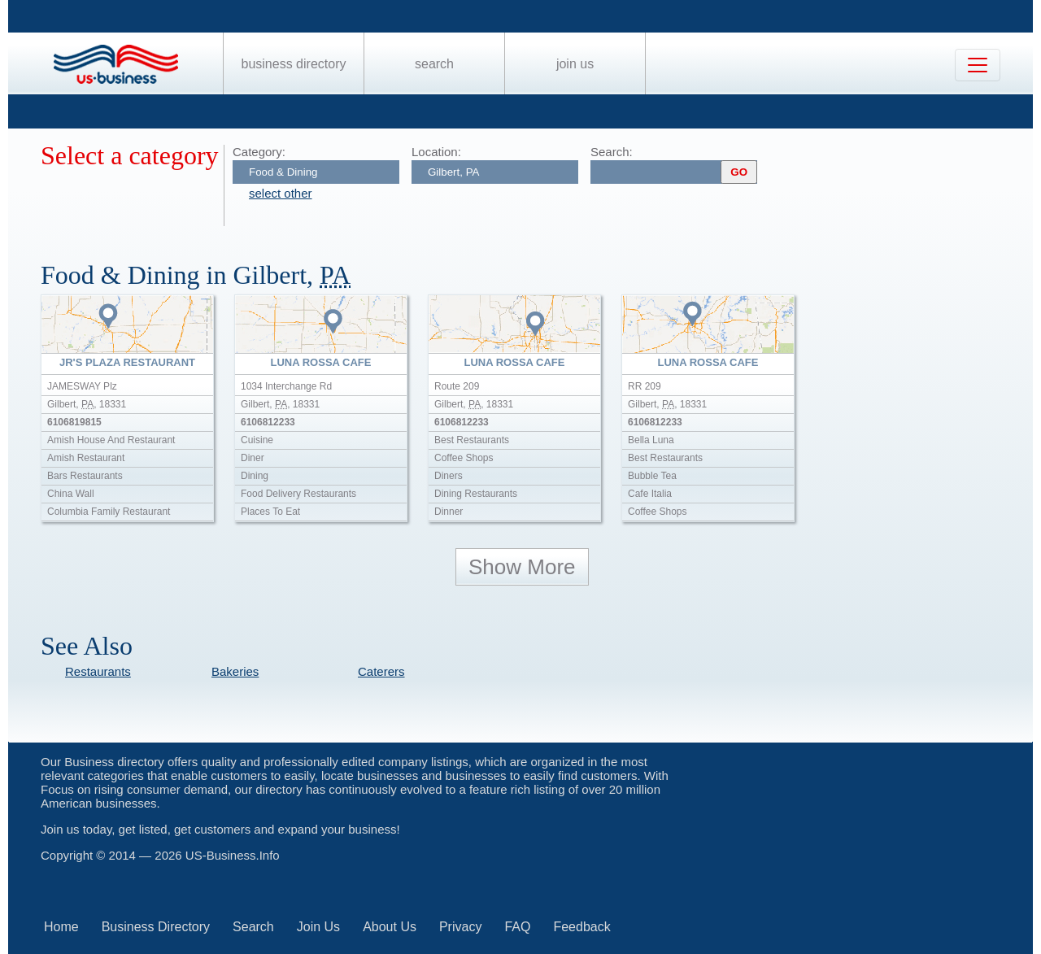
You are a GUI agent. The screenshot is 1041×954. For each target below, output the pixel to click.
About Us (389, 927)
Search (434, 64)
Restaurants (98, 671)
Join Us (575, 64)
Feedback (581, 927)
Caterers (381, 671)
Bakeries (235, 671)
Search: (611, 152)
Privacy (460, 927)
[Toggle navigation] (977, 65)
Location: (436, 152)
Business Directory (294, 64)
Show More (522, 567)
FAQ (517, 927)
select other (280, 193)
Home (61, 927)
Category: (259, 152)
